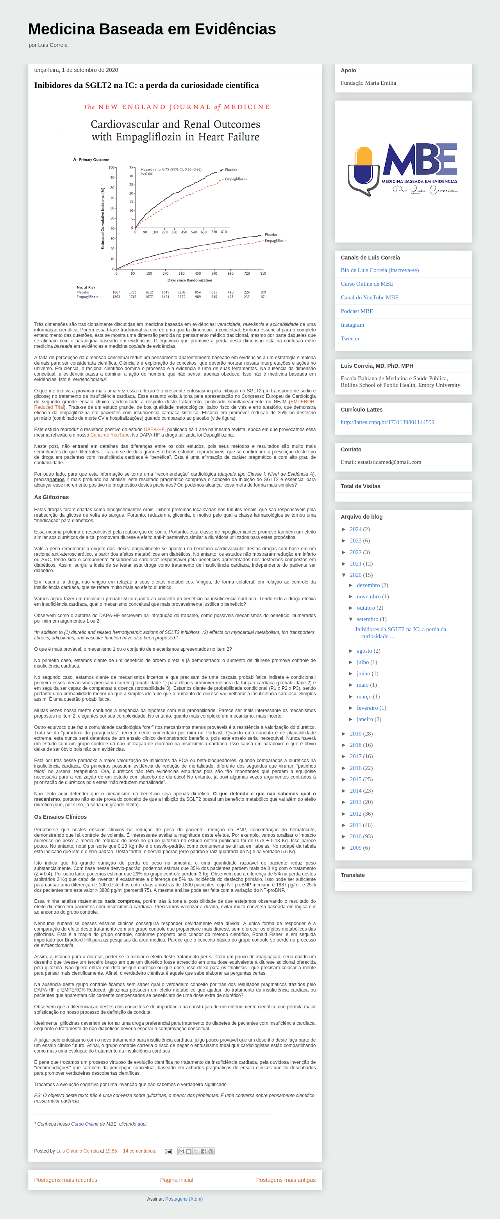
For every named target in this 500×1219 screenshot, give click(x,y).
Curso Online (84, 1124)
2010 (356, 836)
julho (364, 662)
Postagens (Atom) (184, 1199)
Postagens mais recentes (66, 1180)
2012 (356, 814)
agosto (365, 651)
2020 (356, 575)
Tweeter (350, 338)
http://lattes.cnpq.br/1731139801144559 (388, 422)
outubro (367, 608)
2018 (356, 745)
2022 (356, 552)
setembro (368, 619)
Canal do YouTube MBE (370, 297)
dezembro (369, 585)
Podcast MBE (357, 311)
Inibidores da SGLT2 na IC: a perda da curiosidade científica (146, 85)
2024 (356, 529)
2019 (356, 733)
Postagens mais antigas (286, 1180)
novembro (369, 596)
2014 (356, 791)
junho (364, 673)
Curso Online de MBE (367, 284)
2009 (356, 848)
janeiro (366, 719)
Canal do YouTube (110, 435)
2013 (356, 802)
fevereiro (368, 708)
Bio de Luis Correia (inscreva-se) (380, 270)
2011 (356, 825)
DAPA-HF (154, 429)
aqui (142, 1124)
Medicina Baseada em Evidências (152, 29)
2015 (356, 779)
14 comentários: (140, 1151)
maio (363, 685)
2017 (356, 756)
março (365, 696)
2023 (356, 540)
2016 (356, 768)
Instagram (352, 325)
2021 (356, 563)
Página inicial (176, 1180)
